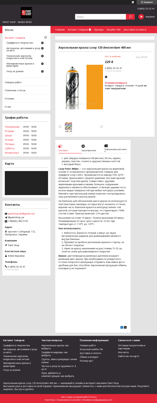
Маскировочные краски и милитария (20, 65)
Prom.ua (92, 397)
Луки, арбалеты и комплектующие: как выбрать (57, 374)
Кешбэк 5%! (113, 29)
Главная (60, 29)
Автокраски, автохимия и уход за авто (23, 49)
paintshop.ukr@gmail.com (21, 213)
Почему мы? (86, 360)
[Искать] (130, 17)
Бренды (98, 29)
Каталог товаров (78, 29)
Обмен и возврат (65, 36)
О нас (8, 106)
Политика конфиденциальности (97, 400)
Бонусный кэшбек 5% (91, 349)
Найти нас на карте (128, 356)
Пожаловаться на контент (69, 400)
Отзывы (9, 98)
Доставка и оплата (135, 29)
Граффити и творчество (19, 43)
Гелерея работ (13, 82)
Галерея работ (88, 345)
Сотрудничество (104, 36)
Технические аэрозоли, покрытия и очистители (19, 57)
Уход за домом (14, 71)
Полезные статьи (15, 90)
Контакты (85, 36)
